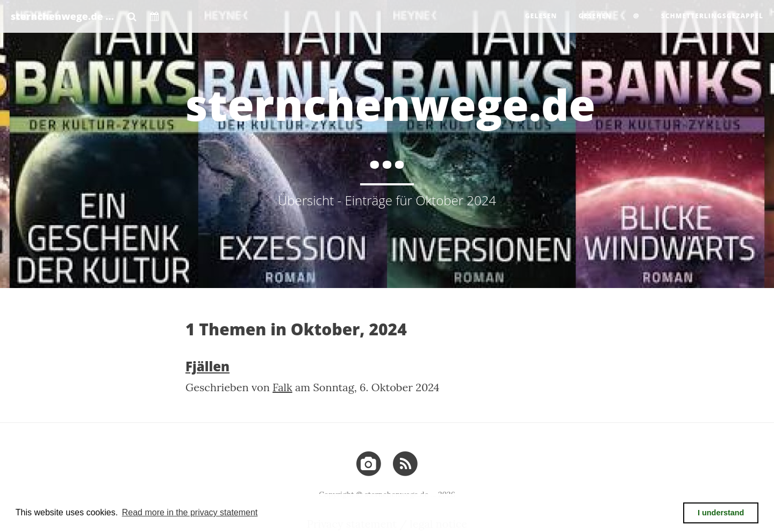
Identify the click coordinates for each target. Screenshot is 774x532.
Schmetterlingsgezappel (712, 15)
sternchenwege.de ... (62, 16)
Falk (282, 387)
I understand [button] (721, 512)
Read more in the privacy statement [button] (190, 512)
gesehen (595, 15)
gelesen (541, 15)
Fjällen (207, 366)
